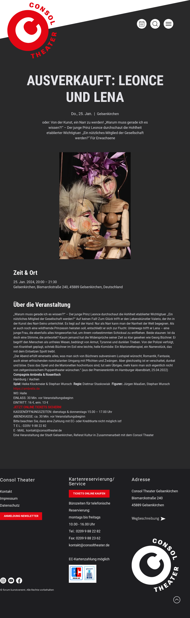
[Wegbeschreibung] (152, 518)
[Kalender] (142, 24)
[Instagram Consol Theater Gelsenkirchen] (3, 581)
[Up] (155, 24)
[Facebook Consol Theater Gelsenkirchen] (19, 581)
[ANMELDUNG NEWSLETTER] (21, 516)
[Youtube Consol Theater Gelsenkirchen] (11, 581)
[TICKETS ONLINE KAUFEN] (89, 494)
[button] (168, 24)
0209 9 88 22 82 (88, 531)
